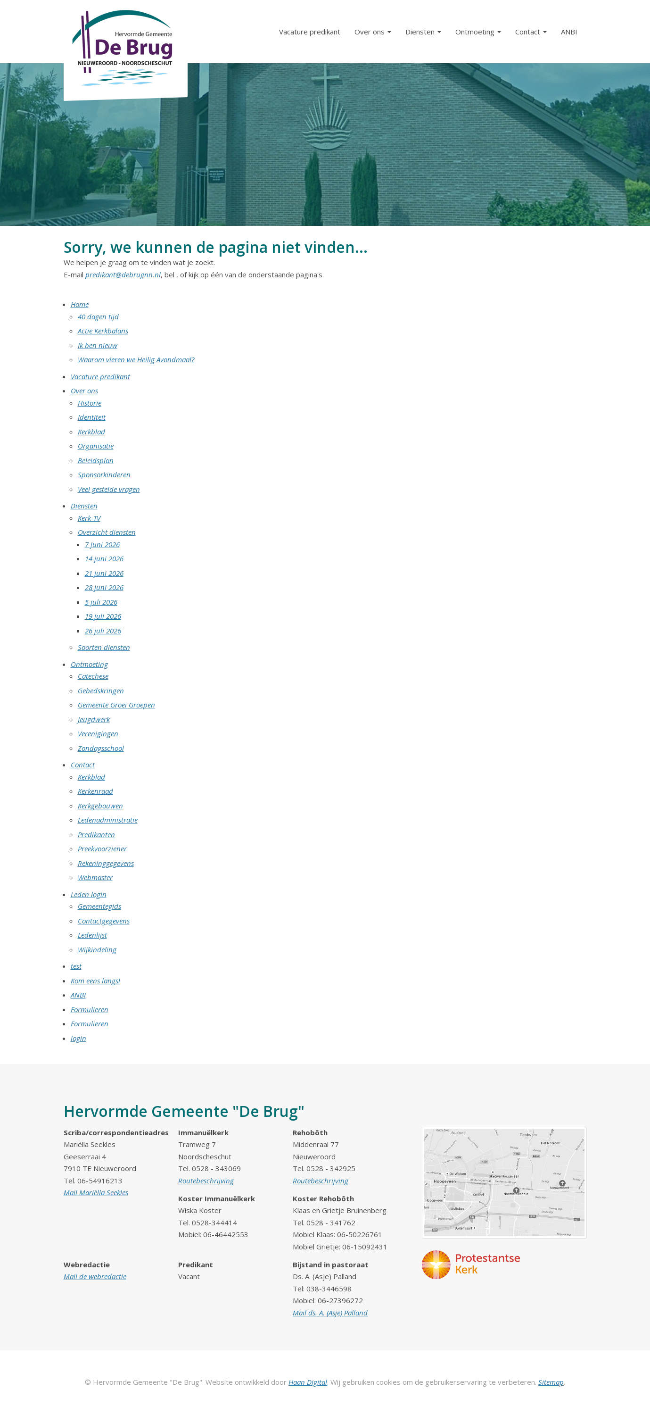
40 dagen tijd (98, 316)
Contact (83, 764)
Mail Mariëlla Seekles (96, 1192)
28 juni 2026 (104, 587)
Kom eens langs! (95, 980)
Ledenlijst (92, 935)
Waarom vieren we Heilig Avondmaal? (136, 359)
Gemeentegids (99, 906)
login (78, 1038)
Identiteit (92, 417)
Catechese (93, 676)
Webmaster (95, 877)
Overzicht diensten (107, 532)
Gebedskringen (101, 690)
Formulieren (89, 1009)
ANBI (569, 31)
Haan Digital (307, 1382)
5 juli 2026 (101, 602)
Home (80, 304)
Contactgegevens (104, 920)
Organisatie (96, 445)
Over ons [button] (372, 31)
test (76, 966)
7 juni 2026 (102, 544)
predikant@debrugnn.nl (123, 274)
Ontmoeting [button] (478, 31)
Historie (89, 403)
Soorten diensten (104, 647)
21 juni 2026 (104, 573)
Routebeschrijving (206, 1180)
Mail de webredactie (95, 1276)
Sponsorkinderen (104, 474)
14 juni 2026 (104, 558)
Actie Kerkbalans (103, 330)
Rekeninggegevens (106, 863)
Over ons (84, 390)
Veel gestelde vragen (109, 489)
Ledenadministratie (108, 819)
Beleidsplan (96, 460)
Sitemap (551, 1382)
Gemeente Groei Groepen (116, 704)
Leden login (89, 894)
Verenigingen (98, 733)
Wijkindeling (97, 949)
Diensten (84, 505)
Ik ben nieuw (97, 345)
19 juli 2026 (103, 616)
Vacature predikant (309, 31)
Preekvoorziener (102, 848)
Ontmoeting (89, 664)
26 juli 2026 (103, 630)
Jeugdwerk (94, 719)
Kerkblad (91, 431)
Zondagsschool (101, 748)
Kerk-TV (89, 518)
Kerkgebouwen (100, 805)
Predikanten (96, 834)
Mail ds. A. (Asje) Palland (330, 1312)
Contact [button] (531, 31)
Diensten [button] (423, 31)
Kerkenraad (95, 791)
